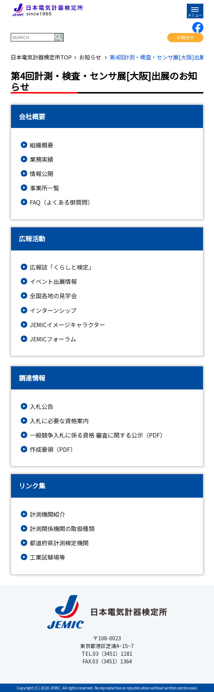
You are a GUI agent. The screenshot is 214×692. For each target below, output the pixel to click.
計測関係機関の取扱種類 (62, 528)
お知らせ (90, 57)
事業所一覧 (44, 187)
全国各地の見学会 (53, 295)
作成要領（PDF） (53, 449)
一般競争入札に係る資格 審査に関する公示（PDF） (98, 435)
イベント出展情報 (53, 281)
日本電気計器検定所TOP (41, 57)
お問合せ (185, 37)
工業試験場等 (47, 557)
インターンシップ (53, 310)
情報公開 (41, 173)
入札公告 (41, 406)
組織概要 (41, 145)
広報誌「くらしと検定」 (62, 267)
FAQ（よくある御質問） (61, 202)
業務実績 (41, 159)
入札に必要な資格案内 (59, 420)
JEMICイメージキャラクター (67, 324)
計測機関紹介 (47, 514)
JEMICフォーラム (53, 339)
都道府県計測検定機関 (59, 542)
